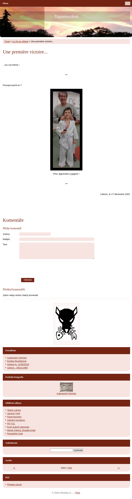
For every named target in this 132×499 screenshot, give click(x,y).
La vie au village (20, 41)
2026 (70, 468)
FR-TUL (11, 423)
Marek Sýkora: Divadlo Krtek (21, 430)
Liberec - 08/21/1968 (17, 367)
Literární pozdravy (16, 420)
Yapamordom (66, 16)
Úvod (7, 41)
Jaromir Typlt (13, 413)
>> (119, 468)
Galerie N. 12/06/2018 (18, 364)
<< (14, 468)
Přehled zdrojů (14, 484)
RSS (78, 492)
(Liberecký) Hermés (17, 357)
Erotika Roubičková (16, 361)
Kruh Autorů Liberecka (18, 427)
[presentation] (74, 268)
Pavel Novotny (14, 416)
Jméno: (6, 234)
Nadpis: (6, 239)
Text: (5, 244)
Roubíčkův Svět (15, 433)
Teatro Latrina (14, 410)
